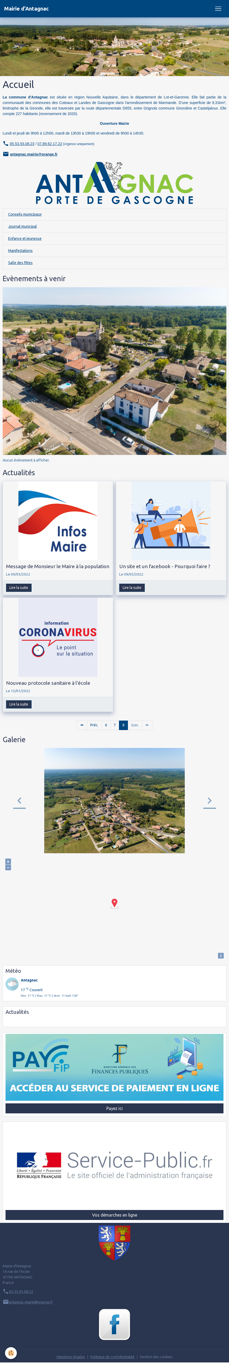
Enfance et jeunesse (25, 238)
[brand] (26, 9)
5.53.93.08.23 (23, 144)
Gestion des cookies (156, 1357)
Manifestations (20, 251)
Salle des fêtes (20, 263)
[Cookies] (11, 1353)
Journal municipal (22, 226)
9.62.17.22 (53, 144)
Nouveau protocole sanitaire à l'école (48, 683)
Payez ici (114, 1108)
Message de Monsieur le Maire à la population (57, 566)
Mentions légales (71, 1357)
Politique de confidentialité (112, 1357)
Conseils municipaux (25, 214)
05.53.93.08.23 (21, 1291)
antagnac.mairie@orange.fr (34, 154)
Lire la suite (18, 588)
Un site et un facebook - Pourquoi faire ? (164, 566)
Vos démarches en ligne (114, 1215)
